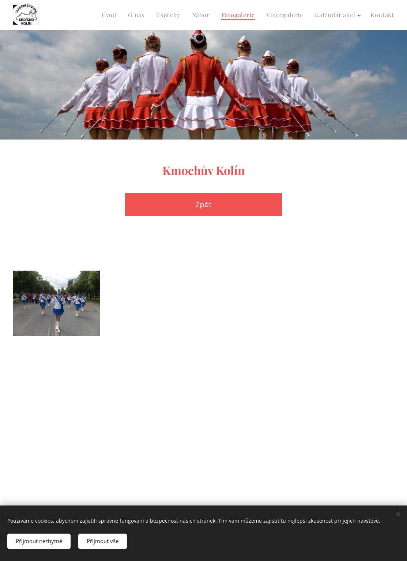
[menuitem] (111, 15)
